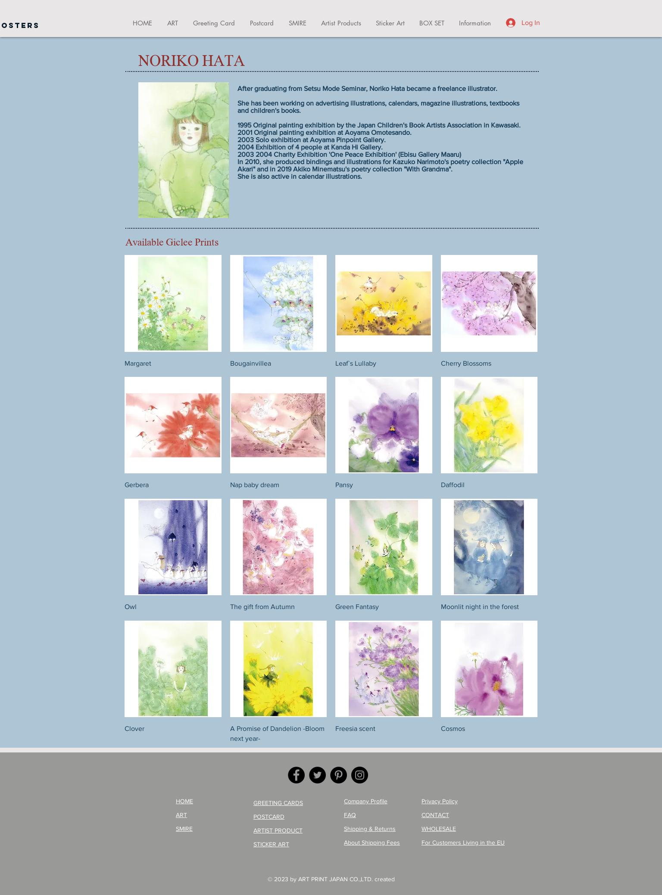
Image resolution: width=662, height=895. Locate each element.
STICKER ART (271, 844)
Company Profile (365, 801)
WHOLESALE (439, 828)
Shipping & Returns (370, 828)
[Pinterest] (338, 775)
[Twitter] (317, 775)
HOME (184, 801)
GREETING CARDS (278, 802)
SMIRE (184, 828)
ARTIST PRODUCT (278, 830)
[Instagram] (359, 775)
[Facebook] (296, 775)
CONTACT (435, 814)
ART (181, 814)
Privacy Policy (440, 801)
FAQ (350, 814)
